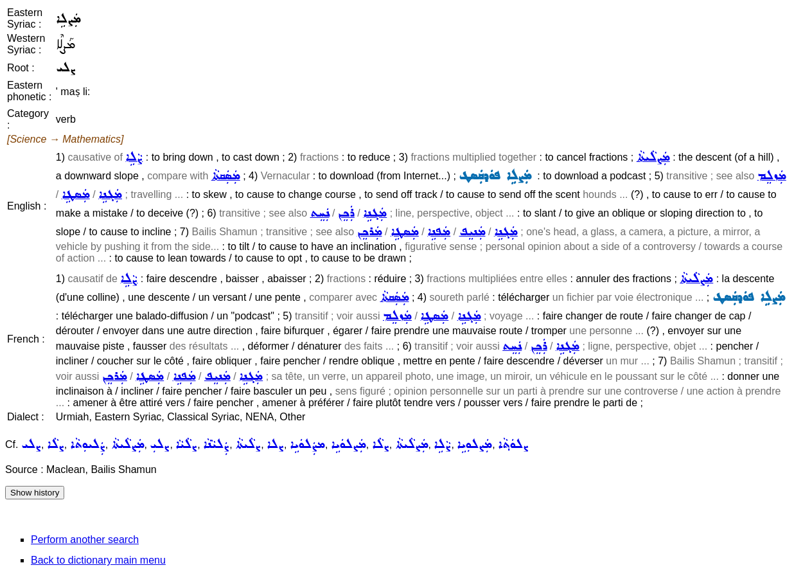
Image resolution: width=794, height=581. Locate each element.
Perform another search (85, 539)
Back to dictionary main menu (98, 560)
